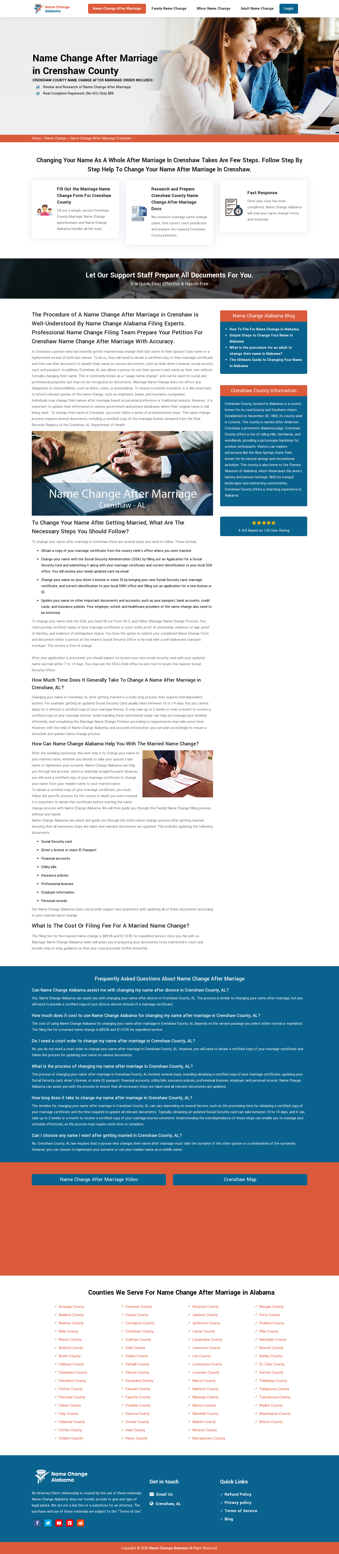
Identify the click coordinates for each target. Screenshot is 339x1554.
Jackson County (205, 1314)
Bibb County (68, 1331)
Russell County (271, 1347)
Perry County (269, 1314)
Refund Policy (238, 1494)
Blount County (70, 1339)
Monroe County (204, 1430)
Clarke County (70, 1405)
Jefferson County (206, 1323)
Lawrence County (206, 1347)
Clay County (68, 1413)
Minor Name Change (213, 8)
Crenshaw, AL (168, 1504)
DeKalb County (137, 1364)
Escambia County (139, 1380)
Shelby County (270, 1356)
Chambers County (73, 1372)
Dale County (135, 1347)
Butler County (70, 1356)
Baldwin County (71, 1314)
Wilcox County (271, 1421)
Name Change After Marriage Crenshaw (100, 138)
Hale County (135, 1430)
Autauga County (71, 1306)
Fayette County (137, 1397)
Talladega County (273, 1380)
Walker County (270, 1405)
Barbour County (71, 1323)
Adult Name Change (257, 8)
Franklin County (137, 1405)
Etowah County (137, 1389)
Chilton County (71, 1389)
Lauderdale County (207, 1339)
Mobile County (204, 1421)
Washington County (275, 1413)
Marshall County (205, 1413)
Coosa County (136, 1314)
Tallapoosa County (274, 1389)
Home (36, 138)
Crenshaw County (139, 1331)
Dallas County (136, 1356)
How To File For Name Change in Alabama (264, 329)
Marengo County (205, 1397)
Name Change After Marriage (117, 8)
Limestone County (207, 1364)
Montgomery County (208, 1438)
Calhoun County (71, 1364)
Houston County (205, 1306)
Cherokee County (72, 1380)
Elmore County (137, 1372)
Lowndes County (205, 1372)
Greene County (137, 1421)
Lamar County (203, 1331)
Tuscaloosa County (275, 1397)
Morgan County (271, 1306)
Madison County (205, 1389)
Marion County (204, 1405)
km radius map (240, 1223)
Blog (229, 1519)
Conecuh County (138, 1306)
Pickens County (271, 1323)
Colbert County (71, 1438)
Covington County (139, 1323)
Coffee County (70, 1430)
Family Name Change (169, 8)
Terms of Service (241, 1511)
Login (288, 8)
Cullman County (138, 1339)
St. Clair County (272, 1364)
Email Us (164, 1494)
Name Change (56, 138)
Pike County (268, 1331)
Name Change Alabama (168, 1548)
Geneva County (137, 1413)
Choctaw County (72, 1397)
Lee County (201, 1356)
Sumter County (271, 1372)
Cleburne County (72, 1421)
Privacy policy (238, 1503)
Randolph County (273, 1339)
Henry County (136, 1438)
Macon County (204, 1380)
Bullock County (71, 1347)
